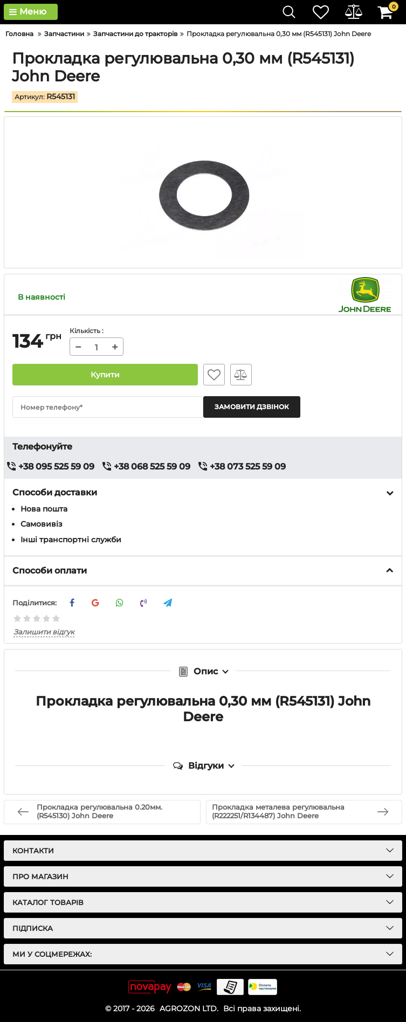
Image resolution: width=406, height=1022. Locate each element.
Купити (105, 374)
